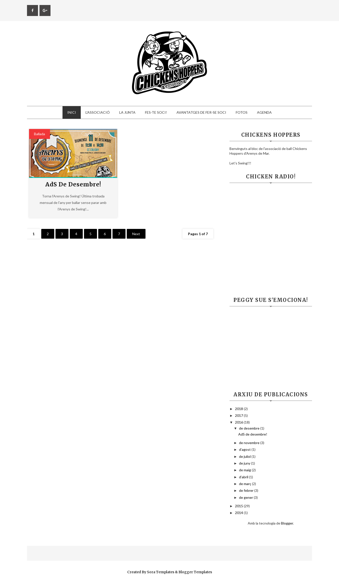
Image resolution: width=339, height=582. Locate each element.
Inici (71, 112)
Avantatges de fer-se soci (201, 112)
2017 (239, 415)
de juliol (245, 456)
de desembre (249, 428)
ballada (39, 134)
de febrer (246, 490)
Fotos (242, 112)
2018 (239, 409)
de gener (246, 497)
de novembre (249, 443)
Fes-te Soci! (156, 112)
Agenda (264, 112)
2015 (239, 506)
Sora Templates (160, 572)
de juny (245, 463)
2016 (239, 422)
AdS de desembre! (73, 184)
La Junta (127, 112)
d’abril (244, 477)
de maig (245, 470)
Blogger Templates (195, 572)
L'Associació (98, 112)
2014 (239, 513)
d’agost (245, 449)
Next (136, 234)
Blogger (287, 523)
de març (245, 484)
